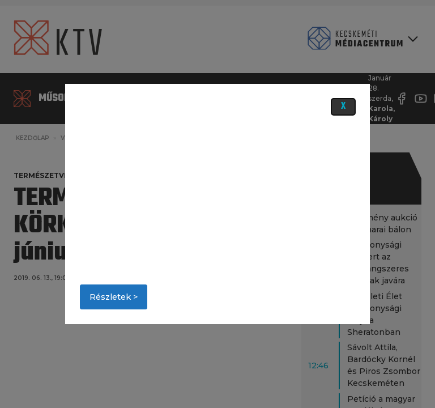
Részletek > (113, 297)
